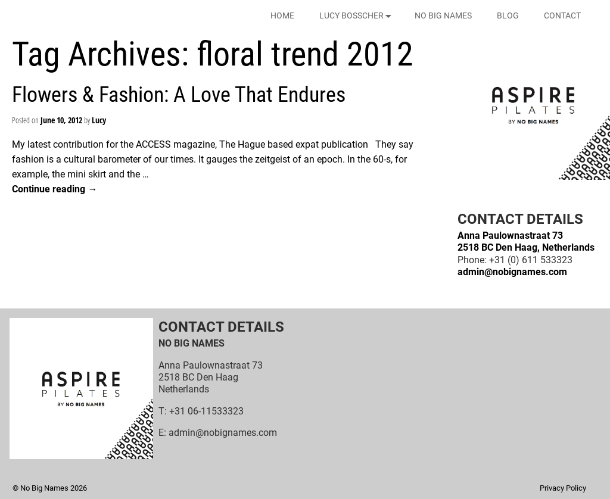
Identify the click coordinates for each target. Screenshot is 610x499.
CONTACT (562, 15)
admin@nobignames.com (512, 271)
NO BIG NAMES (443, 15)
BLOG (508, 15)
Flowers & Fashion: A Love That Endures (179, 94)
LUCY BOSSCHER (357, 16)
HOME (282, 15)
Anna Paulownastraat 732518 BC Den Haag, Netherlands (526, 241)
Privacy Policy (563, 488)
